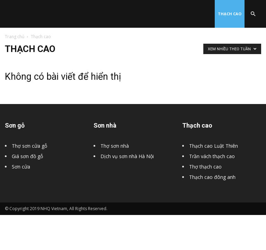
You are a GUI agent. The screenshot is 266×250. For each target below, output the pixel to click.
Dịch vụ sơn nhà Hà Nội (127, 156)
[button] (253, 14)
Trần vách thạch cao (212, 156)
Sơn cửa (21, 166)
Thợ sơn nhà (114, 146)
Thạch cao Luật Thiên (213, 146)
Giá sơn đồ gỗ (27, 156)
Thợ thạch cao (205, 166)
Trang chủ (14, 37)
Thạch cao (229, 13)
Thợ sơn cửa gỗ (29, 146)
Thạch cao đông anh (212, 177)
